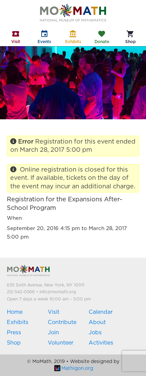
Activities (101, 343)
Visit (53, 312)
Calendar (101, 312)
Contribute (62, 322)
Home (15, 312)
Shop (14, 343)
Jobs (95, 332)
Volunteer (60, 343)
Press (14, 332)
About (97, 322)
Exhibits (17, 322)
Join (53, 332)
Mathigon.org (73, 368)
